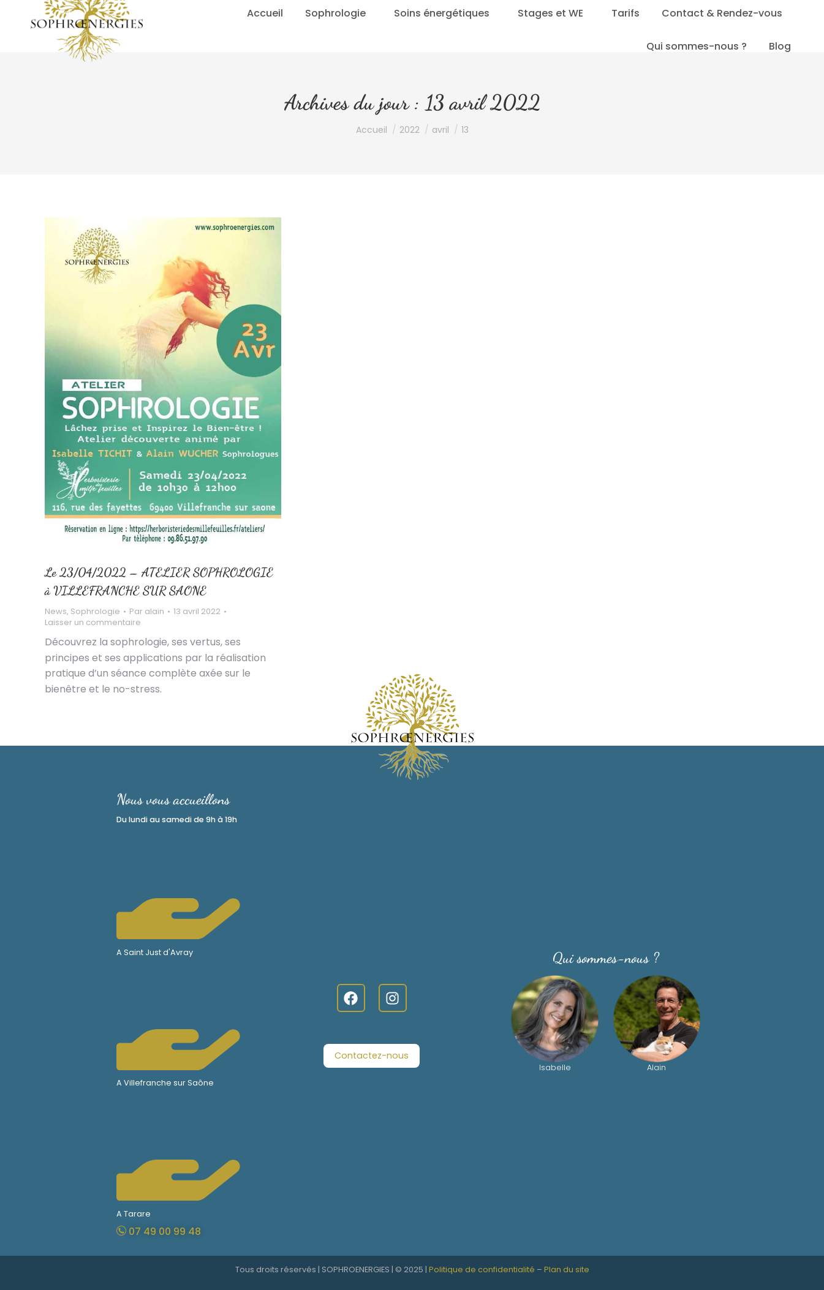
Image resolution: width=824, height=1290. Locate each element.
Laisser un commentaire (93, 622)
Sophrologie (95, 611)
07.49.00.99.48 (190, 12)
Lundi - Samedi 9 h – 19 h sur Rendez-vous (330, 12)
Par (146, 611)
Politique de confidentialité (482, 1269)
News (56, 611)
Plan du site (566, 1269)
